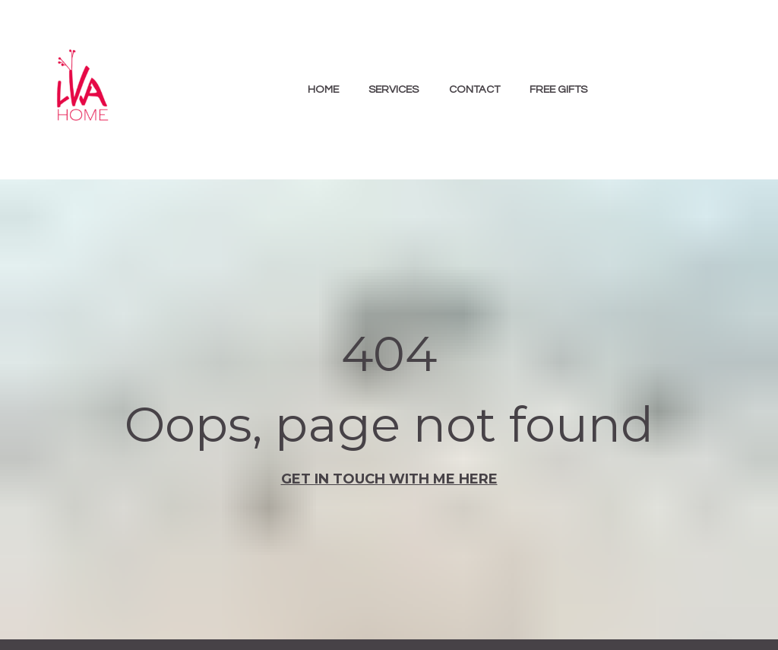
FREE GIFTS (558, 89)
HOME (323, 89)
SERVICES (393, 89)
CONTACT (474, 89)
